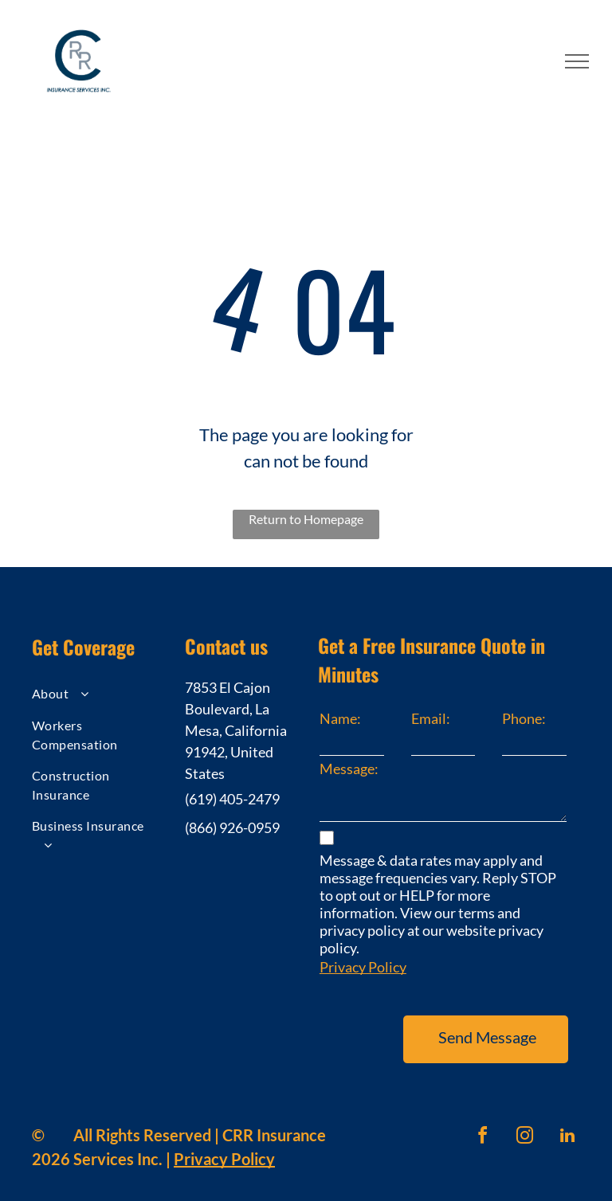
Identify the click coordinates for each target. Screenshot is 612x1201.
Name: (340, 718)
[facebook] (483, 1116)
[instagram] (525, 1116)
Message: (349, 768)
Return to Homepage (306, 518)
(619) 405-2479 (232, 799)
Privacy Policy (363, 967)
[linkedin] (567, 1116)
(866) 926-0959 (232, 827)
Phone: (524, 718)
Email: (430, 718)
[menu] (577, 61)
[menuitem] (94, 695)
